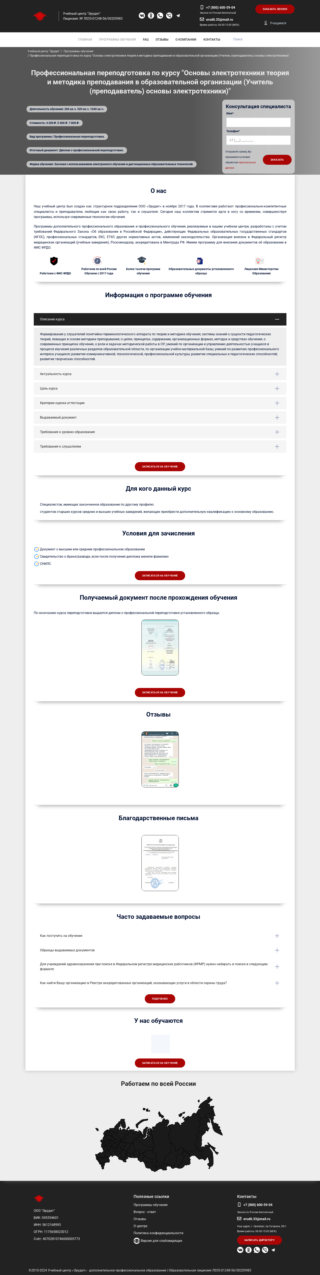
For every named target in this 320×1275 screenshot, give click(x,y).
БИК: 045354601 (46, 1218)
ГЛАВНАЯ (85, 39)
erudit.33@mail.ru (219, 20)
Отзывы (140, 1219)
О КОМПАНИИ (185, 39)
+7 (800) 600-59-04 (220, 8)
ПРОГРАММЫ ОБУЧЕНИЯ (117, 39)
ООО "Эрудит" (44, 1211)
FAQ (146, 39)
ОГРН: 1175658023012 (51, 1232)
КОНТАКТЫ (211, 39)
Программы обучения (151, 1205)
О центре (140, 1226)
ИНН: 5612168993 (47, 1225)
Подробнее (160, 998)
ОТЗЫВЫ (162, 39)
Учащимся (278, 23)
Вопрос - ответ (145, 1212)
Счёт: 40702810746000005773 (57, 1239)
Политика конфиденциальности (158, 1233)
